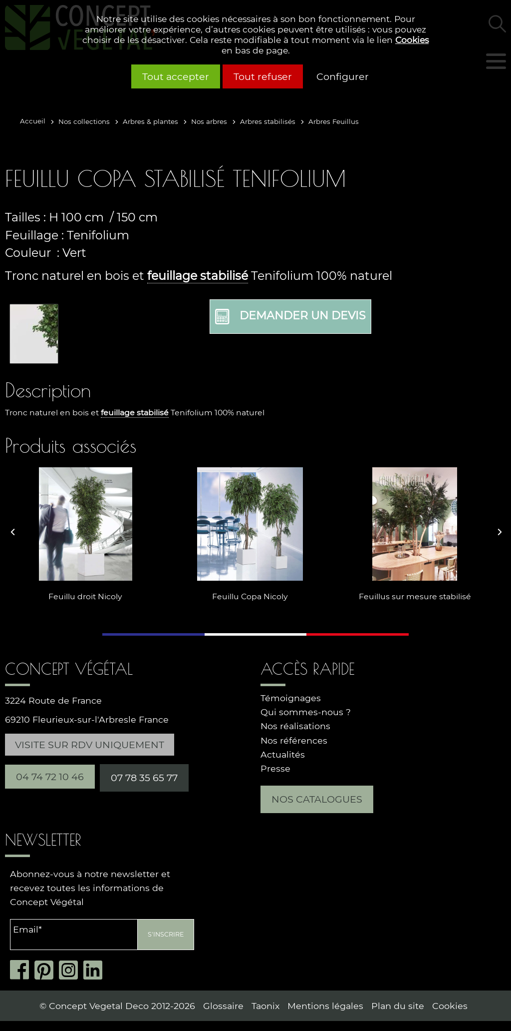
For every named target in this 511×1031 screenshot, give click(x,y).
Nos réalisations (295, 726)
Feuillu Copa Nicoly (247, 596)
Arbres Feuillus (333, 121)
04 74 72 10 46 (50, 777)
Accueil (32, 121)
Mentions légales (325, 1006)
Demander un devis (290, 316)
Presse (275, 768)
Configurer (342, 76)
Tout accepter (175, 76)
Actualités (282, 754)
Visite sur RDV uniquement (89, 745)
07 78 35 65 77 (144, 778)
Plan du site (397, 1006)
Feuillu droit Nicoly (82, 596)
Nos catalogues (316, 799)
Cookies (412, 39)
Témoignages (290, 698)
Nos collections (84, 121)
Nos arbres (209, 121)
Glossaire (223, 1006)
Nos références (293, 740)
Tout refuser (263, 76)
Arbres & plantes (150, 121)
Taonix (265, 1006)
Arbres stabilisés (267, 121)
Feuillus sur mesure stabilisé (412, 596)
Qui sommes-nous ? (305, 712)
